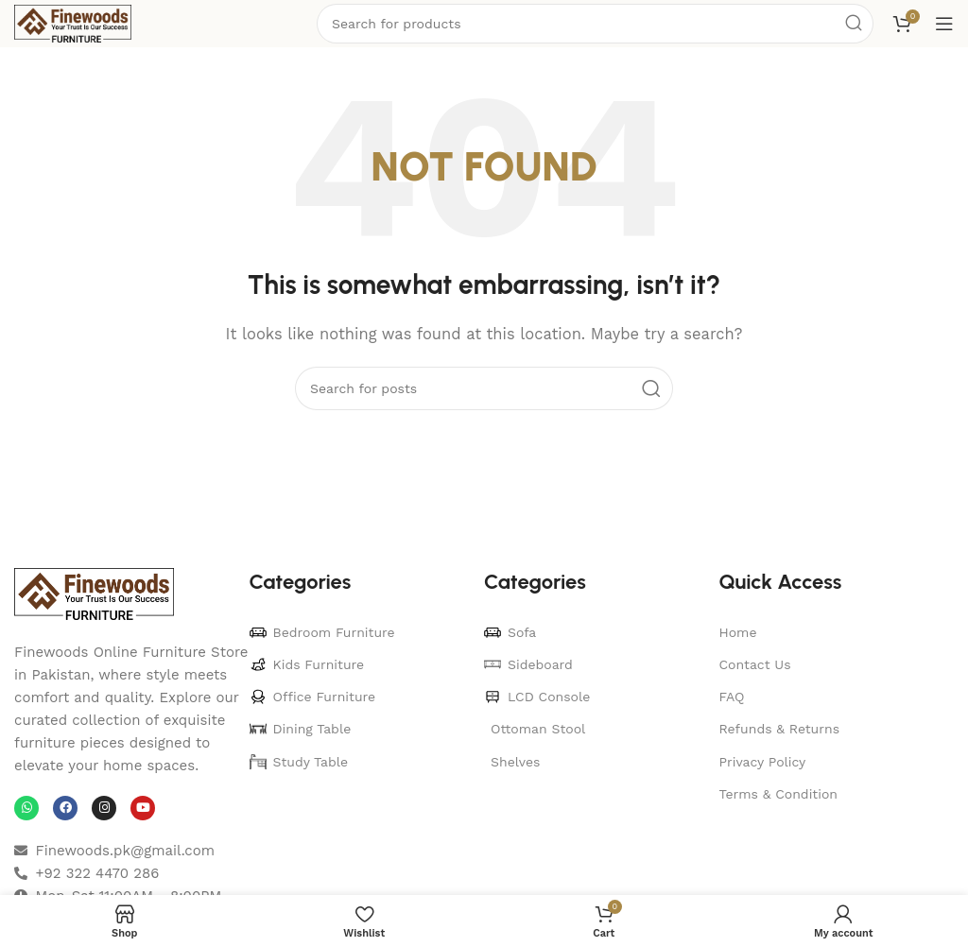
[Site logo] (72, 22)
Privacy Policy (762, 761)
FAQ (732, 696)
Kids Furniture (307, 664)
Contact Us (755, 664)
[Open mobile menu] (944, 24)
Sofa (510, 632)
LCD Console (537, 696)
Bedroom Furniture (322, 632)
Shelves (515, 761)
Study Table (299, 761)
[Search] (484, 388)
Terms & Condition (778, 793)
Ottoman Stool (538, 728)
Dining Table (301, 728)
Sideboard (528, 664)
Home (738, 632)
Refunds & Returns (779, 728)
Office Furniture (313, 696)
